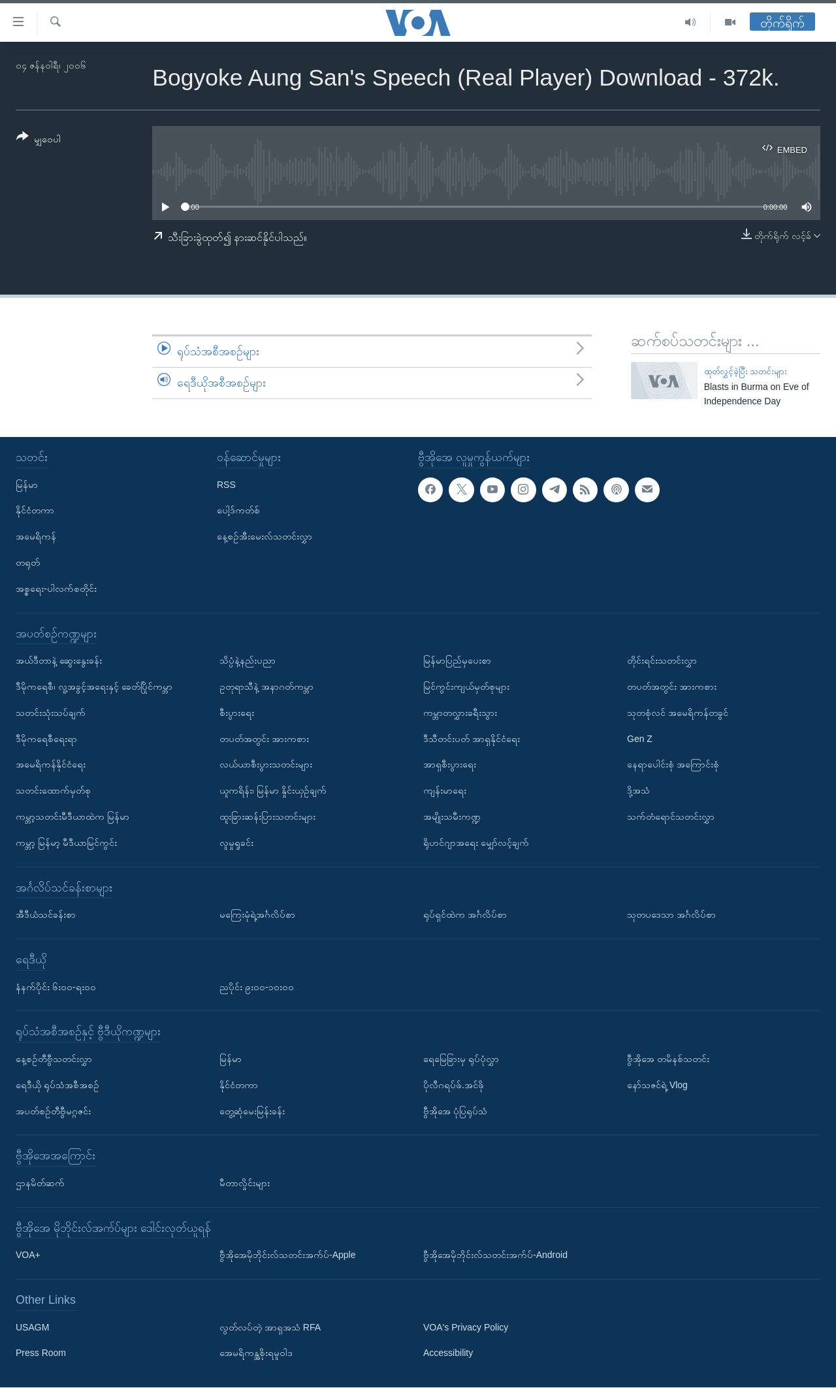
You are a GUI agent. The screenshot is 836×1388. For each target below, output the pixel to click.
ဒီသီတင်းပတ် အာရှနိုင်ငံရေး (471, 739)
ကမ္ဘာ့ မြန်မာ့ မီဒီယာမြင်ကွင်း (66, 842)
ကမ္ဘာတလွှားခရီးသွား (460, 712)
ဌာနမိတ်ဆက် (40, 1183)
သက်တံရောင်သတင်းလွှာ (671, 816)
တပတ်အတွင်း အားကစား (264, 739)
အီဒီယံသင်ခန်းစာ (46, 915)
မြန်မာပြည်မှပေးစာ (457, 661)
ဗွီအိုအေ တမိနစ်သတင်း (668, 1059)
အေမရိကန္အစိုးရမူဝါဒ (256, 1353)
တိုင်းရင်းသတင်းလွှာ (662, 661)
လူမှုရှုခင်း (236, 842)
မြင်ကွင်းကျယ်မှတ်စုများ (466, 686)
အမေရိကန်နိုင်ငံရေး (51, 765)
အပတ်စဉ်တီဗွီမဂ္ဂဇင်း (53, 1111)
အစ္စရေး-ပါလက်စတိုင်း (56, 588)
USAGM (32, 1327)
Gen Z (639, 739)
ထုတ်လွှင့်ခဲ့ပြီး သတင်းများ (746, 371)
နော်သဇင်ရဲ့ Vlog (657, 1085)
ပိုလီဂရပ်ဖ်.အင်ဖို (453, 1085)
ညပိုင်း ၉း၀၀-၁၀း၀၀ (256, 987)
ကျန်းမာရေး (444, 791)
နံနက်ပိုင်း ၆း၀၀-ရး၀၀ (56, 987)
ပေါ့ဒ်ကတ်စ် (238, 511)
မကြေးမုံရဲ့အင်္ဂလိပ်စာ (257, 915)
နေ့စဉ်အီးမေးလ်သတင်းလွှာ (264, 537)
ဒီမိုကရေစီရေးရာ (46, 739)
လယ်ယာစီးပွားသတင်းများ (265, 765)
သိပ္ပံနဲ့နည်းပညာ (247, 661)
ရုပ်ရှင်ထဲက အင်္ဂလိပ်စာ (465, 915)
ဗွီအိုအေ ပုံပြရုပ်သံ (455, 1111)
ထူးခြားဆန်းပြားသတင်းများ (267, 816)
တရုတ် (28, 562)
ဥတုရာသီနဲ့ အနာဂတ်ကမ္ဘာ (266, 686)
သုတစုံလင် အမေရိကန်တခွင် (677, 712)
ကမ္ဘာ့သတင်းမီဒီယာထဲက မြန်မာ (72, 816)
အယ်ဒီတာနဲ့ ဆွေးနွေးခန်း (59, 661)
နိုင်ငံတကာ (35, 511)
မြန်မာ (27, 484)
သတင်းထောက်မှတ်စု (53, 791)
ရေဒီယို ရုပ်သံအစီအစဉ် (57, 1085)
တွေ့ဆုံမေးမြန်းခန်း (252, 1111)
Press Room (41, 1353)
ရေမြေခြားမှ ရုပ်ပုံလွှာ (461, 1059)
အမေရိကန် (36, 537)
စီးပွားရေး (236, 712)
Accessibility (448, 1353)
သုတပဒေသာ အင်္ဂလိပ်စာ (671, 915)
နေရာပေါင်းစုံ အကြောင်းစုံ (673, 765)
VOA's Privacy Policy (465, 1327)
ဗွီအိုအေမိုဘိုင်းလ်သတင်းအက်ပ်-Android (495, 1255)
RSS (226, 484)
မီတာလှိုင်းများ (244, 1183)
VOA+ (28, 1255)
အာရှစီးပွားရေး (449, 765)
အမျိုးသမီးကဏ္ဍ (452, 816)
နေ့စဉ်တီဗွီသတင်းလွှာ (54, 1059)
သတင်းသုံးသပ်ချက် (51, 712)
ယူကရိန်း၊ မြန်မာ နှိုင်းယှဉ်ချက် (273, 791)
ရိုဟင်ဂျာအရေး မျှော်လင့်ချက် (476, 842)
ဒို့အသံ (638, 791)
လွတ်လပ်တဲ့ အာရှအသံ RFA (270, 1327)
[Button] (38, 140)
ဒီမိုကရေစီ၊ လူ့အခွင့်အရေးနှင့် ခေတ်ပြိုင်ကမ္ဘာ (94, 686)
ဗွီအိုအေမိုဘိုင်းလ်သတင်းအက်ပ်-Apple (287, 1255)
